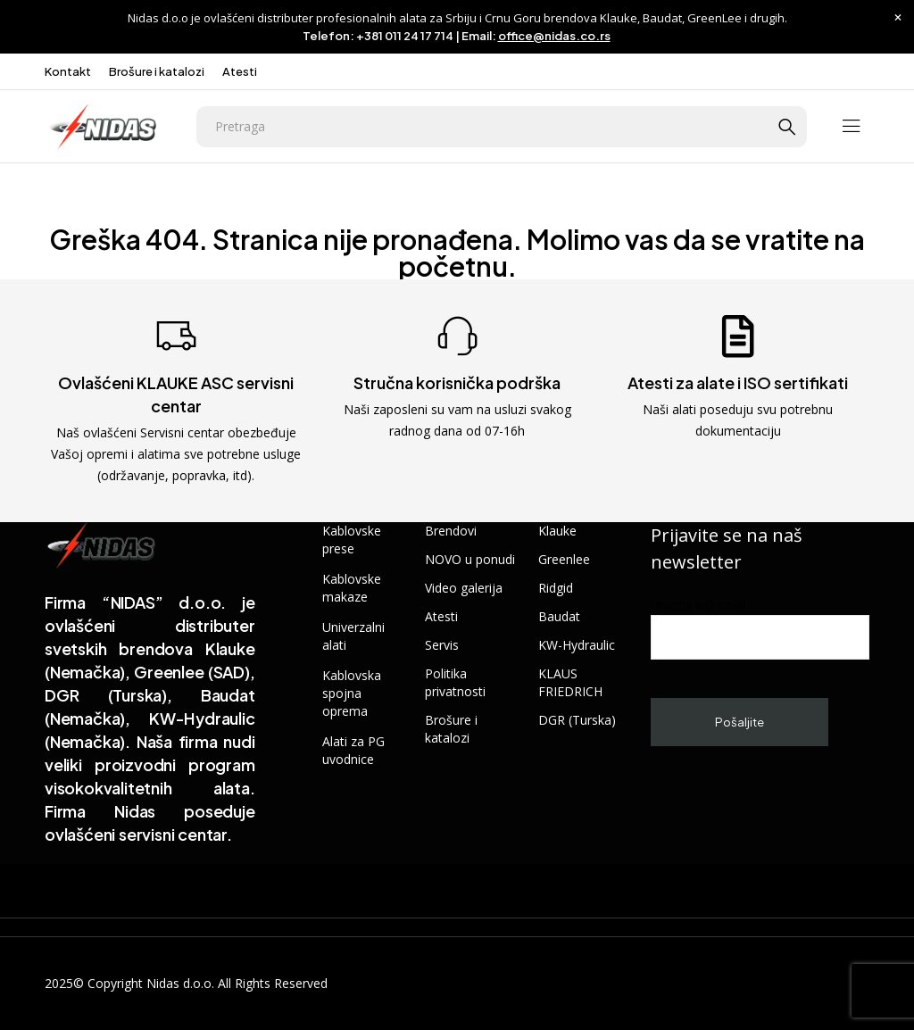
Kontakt (68, 71)
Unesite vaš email (760, 628)
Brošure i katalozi (156, 71)
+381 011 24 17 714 (404, 36)
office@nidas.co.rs (554, 36)
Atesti (239, 71)
